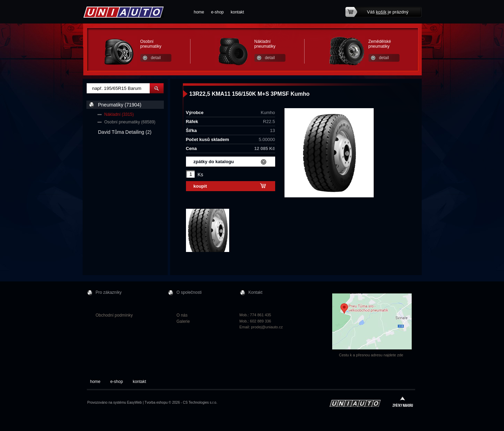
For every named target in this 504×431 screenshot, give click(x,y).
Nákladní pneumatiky (265, 44)
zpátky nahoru (403, 402)
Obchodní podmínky (114, 315)
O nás (182, 315)
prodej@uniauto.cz (267, 327)
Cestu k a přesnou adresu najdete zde (371, 355)
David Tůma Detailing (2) (125, 132)
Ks (200, 174)
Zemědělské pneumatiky (379, 44)
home (199, 12)
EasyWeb (134, 402)
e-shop (217, 12)
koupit (200, 186)
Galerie (183, 321)
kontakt (237, 12)
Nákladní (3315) (119, 114)
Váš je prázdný (388, 12)
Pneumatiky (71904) (119, 104)
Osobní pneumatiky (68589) (130, 122)
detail (156, 57)
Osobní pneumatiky (150, 44)
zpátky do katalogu (214, 161)
